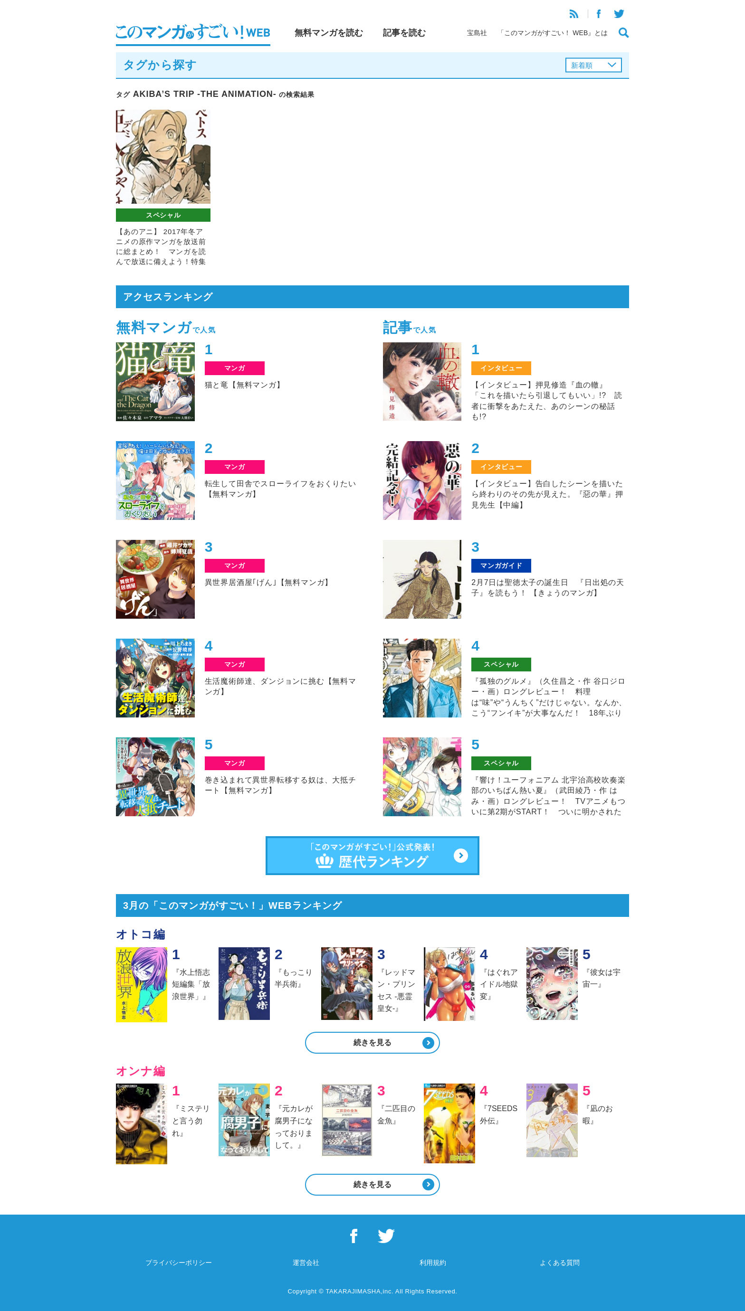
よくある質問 (560, 1262)
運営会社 (306, 1262)
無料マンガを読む (329, 33)
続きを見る (372, 1042)
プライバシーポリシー (178, 1262)
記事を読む (404, 33)
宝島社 (477, 33)
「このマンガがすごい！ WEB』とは (552, 33)
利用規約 (433, 1262)
